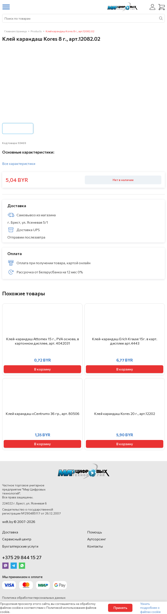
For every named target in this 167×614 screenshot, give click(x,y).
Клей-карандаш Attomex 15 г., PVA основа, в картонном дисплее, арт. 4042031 (42, 341)
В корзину (42, 369)
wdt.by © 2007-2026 (18, 521)
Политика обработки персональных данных (33, 597)
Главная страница (15, 31)
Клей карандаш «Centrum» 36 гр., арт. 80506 (42, 413)
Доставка (10, 532)
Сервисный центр (16, 539)
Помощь (94, 532)
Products (36, 31)
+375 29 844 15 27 (22, 557)
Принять (120, 608)
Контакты (95, 546)
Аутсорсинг (96, 539)
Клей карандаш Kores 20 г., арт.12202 (124, 413)
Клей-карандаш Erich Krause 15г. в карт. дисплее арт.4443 (124, 341)
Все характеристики (18, 163)
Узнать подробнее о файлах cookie (150, 607)
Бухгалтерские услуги (20, 546)
